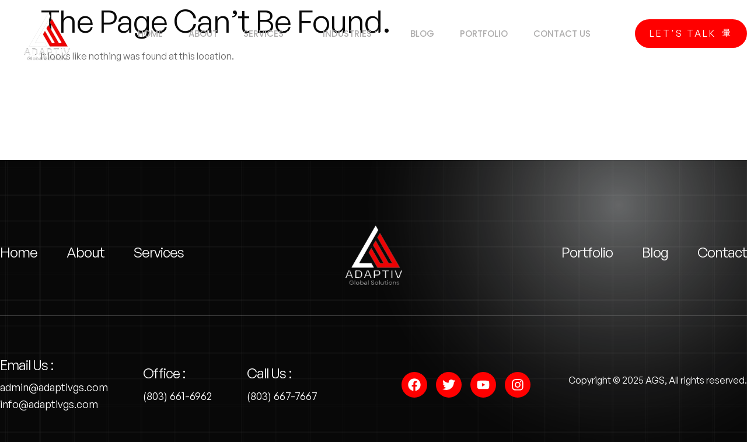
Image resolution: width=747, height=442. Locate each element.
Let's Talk (691, 33)
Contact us (573, 33)
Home (139, 33)
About (196, 33)
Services (265, 33)
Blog (426, 33)
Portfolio (491, 33)
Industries (352, 33)
